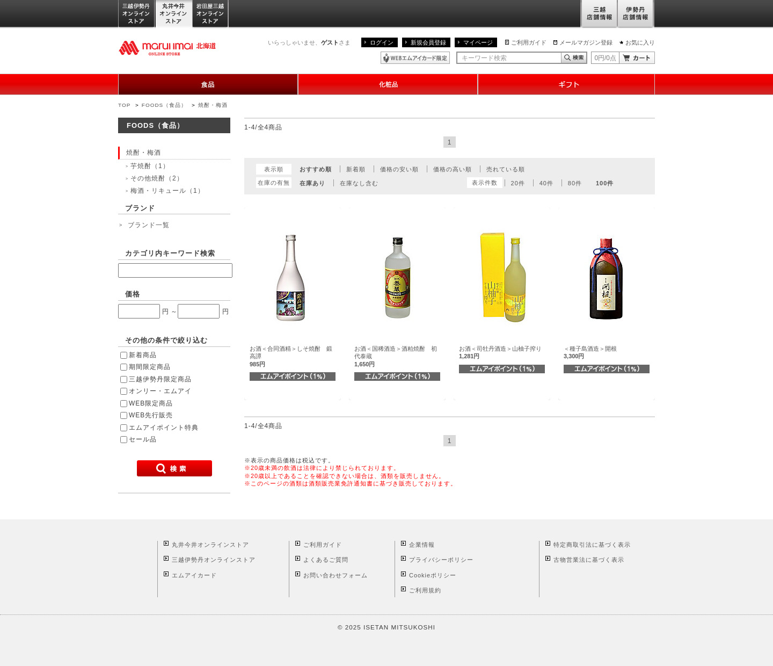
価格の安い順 (399, 169)
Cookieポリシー (432, 575)
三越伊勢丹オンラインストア (137, 14)
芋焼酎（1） (150, 166)
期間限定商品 (150, 367)
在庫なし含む (359, 183)
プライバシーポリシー (441, 559)
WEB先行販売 (151, 415)
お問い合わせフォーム (335, 575)
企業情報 (422, 544)
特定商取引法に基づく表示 (592, 544)
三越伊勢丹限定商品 (160, 379)
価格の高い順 (452, 169)
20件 (518, 183)
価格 (132, 294)
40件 (546, 183)
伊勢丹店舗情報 (636, 14)
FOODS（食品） (164, 105)
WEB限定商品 (151, 403)
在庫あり (312, 183)
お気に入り (640, 42)
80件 (575, 183)
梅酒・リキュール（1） (167, 190)
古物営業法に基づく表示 (588, 559)
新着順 (356, 169)
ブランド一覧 (149, 225)
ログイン (381, 42)
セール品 (143, 439)
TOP (124, 105)
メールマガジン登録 (585, 42)
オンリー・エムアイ (160, 391)
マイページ (478, 42)
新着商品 (143, 355)
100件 (605, 183)
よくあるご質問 (325, 559)
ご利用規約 (425, 590)
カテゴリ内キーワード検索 (170, 253)
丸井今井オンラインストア (174, 14)
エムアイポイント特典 (164, 427)
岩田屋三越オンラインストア (210, 14)
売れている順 (505, 169)
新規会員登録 (428, 42)
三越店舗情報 (598, 14)
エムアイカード (194, 575)
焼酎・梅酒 (213, 105)
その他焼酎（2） (157, 178)
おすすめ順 (316, 169)
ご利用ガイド (528, 42)
